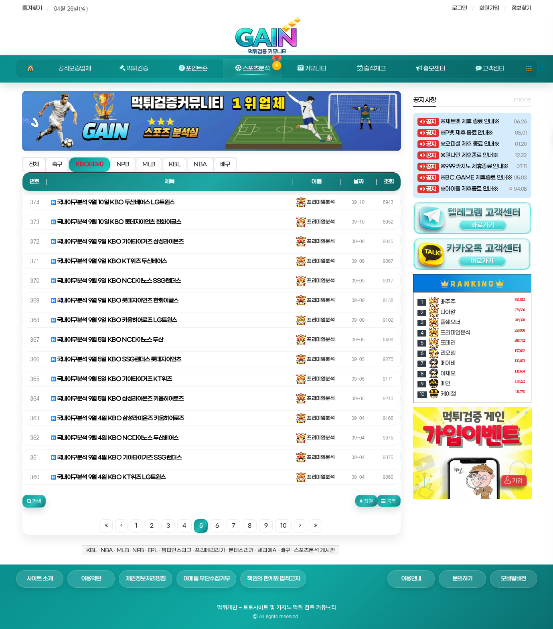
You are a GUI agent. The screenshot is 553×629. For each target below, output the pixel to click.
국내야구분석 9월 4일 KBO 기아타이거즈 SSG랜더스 (116, 457)
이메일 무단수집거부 (206, 578)
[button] (34, 501)
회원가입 (489, 8)
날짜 (358, 181)
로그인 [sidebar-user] (459, 8)
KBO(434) (89, 164)
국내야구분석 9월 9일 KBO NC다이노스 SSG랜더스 (116, 281)
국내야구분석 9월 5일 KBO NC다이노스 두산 (107, 340)
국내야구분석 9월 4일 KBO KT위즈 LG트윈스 (108, 477)
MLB (149, 164)
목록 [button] (388, 500)
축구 (57, 164)
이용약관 (91, 578)
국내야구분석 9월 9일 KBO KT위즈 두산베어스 (109, 261)
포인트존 (193, 68)
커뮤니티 (312, 68)
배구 (225, 164)
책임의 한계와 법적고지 (273, 578)
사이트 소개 (39, 578)
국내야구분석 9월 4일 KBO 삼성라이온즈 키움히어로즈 (117, 418)
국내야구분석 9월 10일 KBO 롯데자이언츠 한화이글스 (116, 222)
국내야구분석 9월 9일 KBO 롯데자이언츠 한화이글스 (114, 300)
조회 (389, 181)
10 (283, 525)
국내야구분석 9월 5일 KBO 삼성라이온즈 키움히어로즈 (117, 398)
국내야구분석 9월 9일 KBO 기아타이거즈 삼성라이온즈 (117, 241)
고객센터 (490, 68)
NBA (200, 164)
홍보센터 (430, 68)
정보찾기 (521, 8)
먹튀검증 (134, 68)
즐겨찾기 (32, 8)
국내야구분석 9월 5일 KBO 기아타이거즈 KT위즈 (111, 379)
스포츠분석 (252, 68)
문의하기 (462, 578)
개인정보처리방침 (146, 578)
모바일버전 (513, 578)
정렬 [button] (366, 500)
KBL (175, 164)
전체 (34, 164)
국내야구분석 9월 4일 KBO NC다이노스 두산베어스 (114, 438)
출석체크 (371, 68)
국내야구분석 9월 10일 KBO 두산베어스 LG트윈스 (112, 202)
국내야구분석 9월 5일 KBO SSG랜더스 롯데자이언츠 (116, 359)
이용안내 (411, 578)
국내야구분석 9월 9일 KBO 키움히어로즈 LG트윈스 (114, 320)
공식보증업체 (74, 68)
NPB (123, 164)
